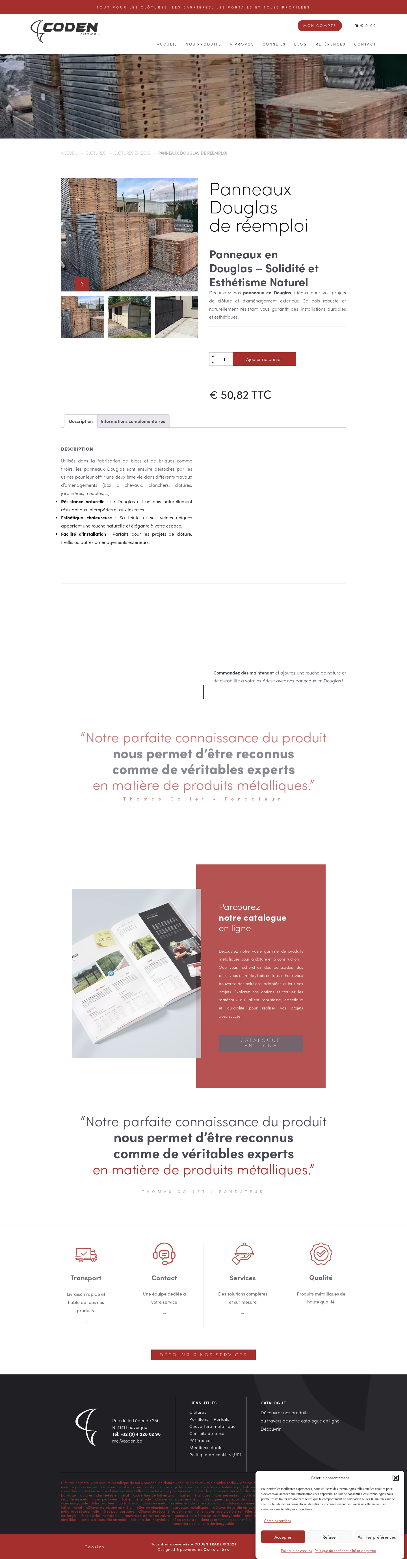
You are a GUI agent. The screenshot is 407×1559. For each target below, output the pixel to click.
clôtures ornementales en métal (226, 1519)
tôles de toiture (219, 1486)
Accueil (167, 43)
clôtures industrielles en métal (104, 1495)
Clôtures (95, 153)
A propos (242, 43)
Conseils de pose (206, 1433)
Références (331, 43)
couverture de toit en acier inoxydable (203, 1523)
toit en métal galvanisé (150, 1486)
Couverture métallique (212, 1426)
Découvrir (271, 1429)
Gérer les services (277, 1521)
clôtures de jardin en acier (235, 1507)
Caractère (217, 1549)
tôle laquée (213, 1499)
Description (81, 421)
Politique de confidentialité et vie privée (345, 1551)
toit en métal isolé (136, 1499)
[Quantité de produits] (224, 359)
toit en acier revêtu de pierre (218, 1511)
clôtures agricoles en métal (176, 1499)
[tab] (81, 421)
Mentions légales (207, 1447)
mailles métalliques (194, 1495)
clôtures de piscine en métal (109, 1507)
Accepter (283, 1537)
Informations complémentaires (133, 421)
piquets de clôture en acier (213, 1490)
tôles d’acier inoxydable (100, 1515)
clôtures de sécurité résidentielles (165, 1511)
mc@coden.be (127, 1440)
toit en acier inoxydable (150, 1519)
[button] (396, 1478)
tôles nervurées (226, 1495)
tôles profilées (103, 1502)
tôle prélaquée (175, 1490)
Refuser (329, 1537)
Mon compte (319, 25)
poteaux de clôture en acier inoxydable (207, 1515)
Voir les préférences (377, 1537)
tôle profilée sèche (221, 1482)
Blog (300, 43)
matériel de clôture (159, 1482)
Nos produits (203, 43)
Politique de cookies (296, 1551)
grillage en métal (188, 1486)
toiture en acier (190, 1482)
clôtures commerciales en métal (253, 1502)
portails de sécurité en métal (104, 1519)
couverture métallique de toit (117, 1482)
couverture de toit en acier (82, 1490)
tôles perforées (105, 1499)
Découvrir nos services (203, 1354)
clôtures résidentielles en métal (133, 1490)
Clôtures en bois (132, 153)
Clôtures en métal (76, 1482)
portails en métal (251, 1486)
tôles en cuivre (184, 1519)
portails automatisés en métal (142, 1502)
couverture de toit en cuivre (147, 1515)
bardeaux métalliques (190, 1507)
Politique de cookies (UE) (215, 1454)
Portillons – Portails (209, 1419)
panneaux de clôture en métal (100, 1486)
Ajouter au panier (264, 359)
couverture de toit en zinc (153, 1495)
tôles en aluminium (152, 1507)
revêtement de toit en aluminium (197, 1502)
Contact (365, 43)
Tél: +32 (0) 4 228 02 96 (136, 1434)
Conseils (274, 43)
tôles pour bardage (118, 1511)
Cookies (95, 1546)
